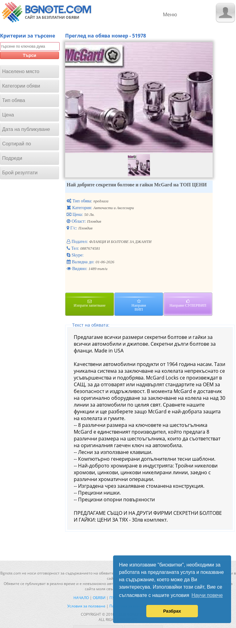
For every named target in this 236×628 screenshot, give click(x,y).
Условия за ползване (86, 606)
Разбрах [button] (172, 611)
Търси (29, 55)
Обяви (99, 597)
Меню (170, 14)
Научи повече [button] (206, 595)
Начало (81, 597)
